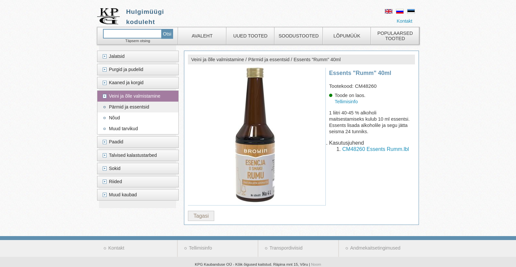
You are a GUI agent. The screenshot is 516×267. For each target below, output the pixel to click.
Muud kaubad (123, 194)
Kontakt (404, 21)
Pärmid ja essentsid (129, 106)
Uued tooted (250, 35)
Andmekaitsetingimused (375, 248)
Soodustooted (298, 35)
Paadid (116, 141)
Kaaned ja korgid (126, 82)
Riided (115, 181)
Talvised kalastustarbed (133, 155)
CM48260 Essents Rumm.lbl (375, 149)
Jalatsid (116, 56)
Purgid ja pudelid (126, 69)
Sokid (114, 168)
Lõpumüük (346, 35)
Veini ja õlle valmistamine (134, 96)
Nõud (114, 117)
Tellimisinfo (346, 101)
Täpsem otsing (137, 41)
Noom (316, 264)
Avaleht (202, 35)
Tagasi (201, 216)
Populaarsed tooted (395, 36)
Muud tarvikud (123, 128)
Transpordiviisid (286, 248)
